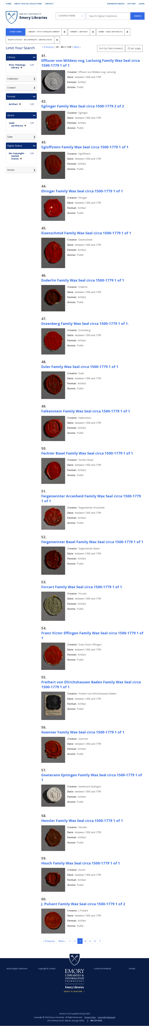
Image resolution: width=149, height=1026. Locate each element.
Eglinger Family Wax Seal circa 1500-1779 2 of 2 (82, 106)
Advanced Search (115, 4)
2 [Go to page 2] (75, 941)
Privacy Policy (90, 1017)
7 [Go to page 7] (100, 941)
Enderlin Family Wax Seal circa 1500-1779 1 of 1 (82, 280)
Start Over (15, 32)
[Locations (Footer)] (74, 991)
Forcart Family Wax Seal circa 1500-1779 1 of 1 (81, 586)
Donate (131, 968)
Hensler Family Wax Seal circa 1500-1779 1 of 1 (82, 820)
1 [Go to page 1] (70, 941)
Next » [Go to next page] (62, 941)
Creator (11, 87)
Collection (12, 78)
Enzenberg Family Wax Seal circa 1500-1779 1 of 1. (85, 323)
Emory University (30, 14)
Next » (77, 47)
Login (142, 4)
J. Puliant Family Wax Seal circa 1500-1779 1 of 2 (83, 903)
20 (134, 48)
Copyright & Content (47, 968)
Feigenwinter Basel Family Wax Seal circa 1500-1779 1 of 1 (92, 541)
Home (8, 4)
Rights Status (14, 145)
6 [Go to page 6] (95, 941)
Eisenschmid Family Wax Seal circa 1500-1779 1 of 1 (86, 232)
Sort (111, 48)
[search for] (108, 16)
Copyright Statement (107, 1017)
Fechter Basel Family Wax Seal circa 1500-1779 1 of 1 (87, 453)
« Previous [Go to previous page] (49, 941)
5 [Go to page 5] (90, 941)
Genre (10, 115)
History (131, 4)
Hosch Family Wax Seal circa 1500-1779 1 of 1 (80, 863)
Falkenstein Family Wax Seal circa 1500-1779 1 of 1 (85, 411)
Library (11, 57)
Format (11, 96)
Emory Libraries (33, 17)
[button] (70, 16)
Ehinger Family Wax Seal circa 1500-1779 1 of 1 (82, 191)
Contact (49, 4)
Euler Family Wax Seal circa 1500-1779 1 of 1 (79, 366)
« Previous (48, 47)
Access (11, 169)
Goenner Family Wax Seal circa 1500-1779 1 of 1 (82, 732)
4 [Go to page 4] (85, 941)
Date (10, 136)
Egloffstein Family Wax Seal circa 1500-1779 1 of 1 (85, 146)
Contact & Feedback (102, 968)
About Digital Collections (28, 4)
